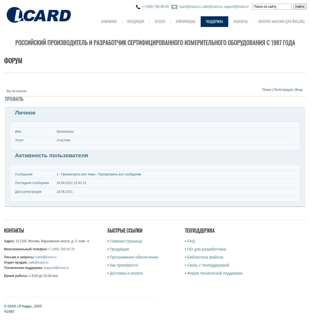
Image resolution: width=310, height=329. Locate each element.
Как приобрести (124, 265)
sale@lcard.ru (212, 7)
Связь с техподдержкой (208, 265)
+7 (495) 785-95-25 (152, 7)
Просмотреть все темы (78, 174)
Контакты (241, 21)
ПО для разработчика (206, 249)
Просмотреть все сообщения (119, 174)
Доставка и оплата (126, 273)
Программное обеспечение (134, 257)
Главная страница (126, 241)
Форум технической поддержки (214, 273)
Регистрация (283, 90)
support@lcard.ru (236, 7)
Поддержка (214, 21)
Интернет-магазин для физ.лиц (281, 21)
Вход (299, 90)
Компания (109, 21)
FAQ (191, 241)
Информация (185, 21)
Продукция (135, 21)
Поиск (266, 90)
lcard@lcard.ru (189, 7)
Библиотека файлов (205, 257)
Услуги (160, 21)
